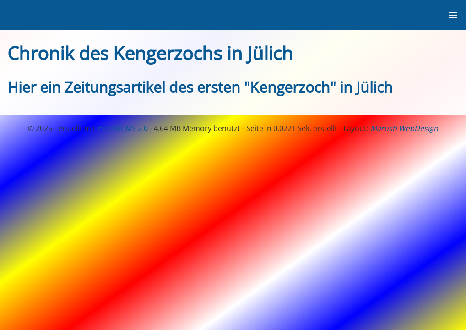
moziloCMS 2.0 (123, 128)
